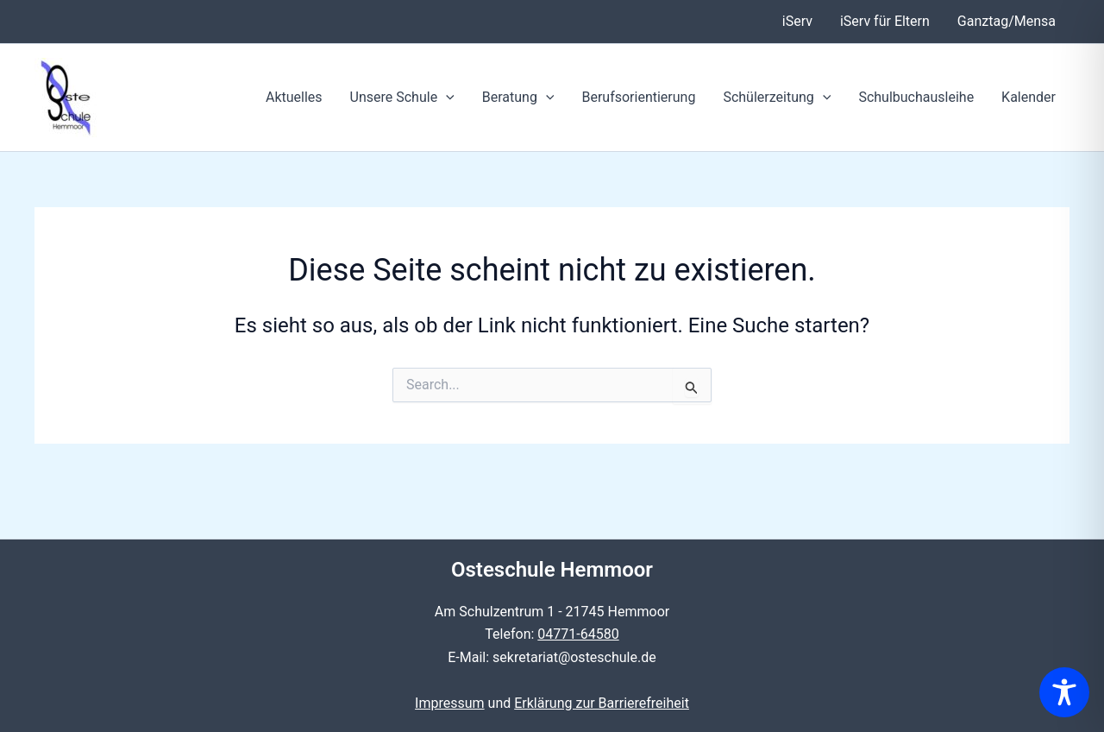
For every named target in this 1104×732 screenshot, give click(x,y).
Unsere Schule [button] (402, 97)
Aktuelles (294, 97)
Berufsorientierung (638, 97)
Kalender (1028, 97)
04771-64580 (577, 634)
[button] (446, 97)
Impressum (450, 703)
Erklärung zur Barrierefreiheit (601, 703)
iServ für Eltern (885, 21)
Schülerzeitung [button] (777, 97)
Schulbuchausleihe (916, 97)
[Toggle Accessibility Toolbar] (1064, 692)
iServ (797, 21)
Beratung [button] (518, 97)
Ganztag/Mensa (1006, 21)
